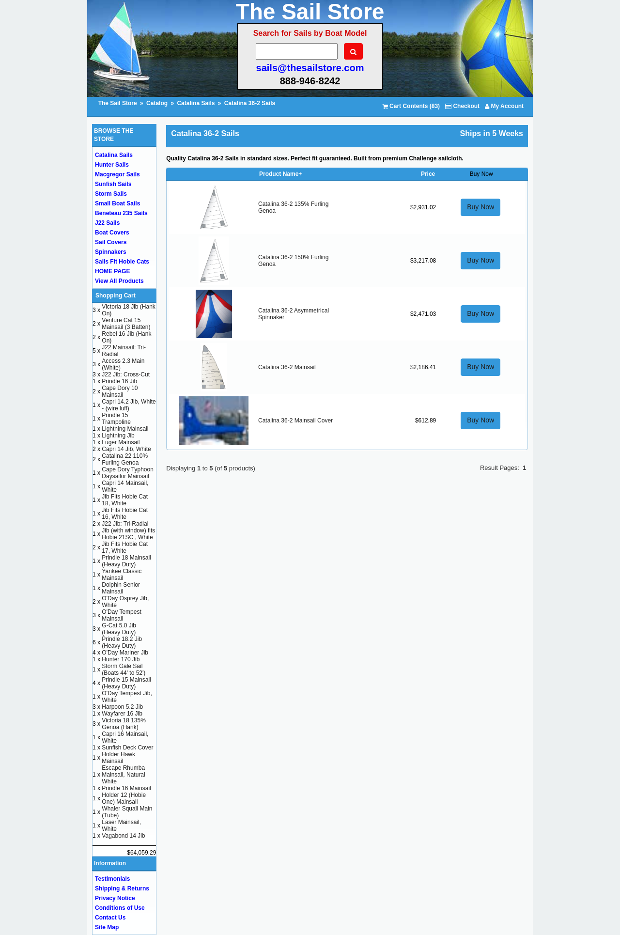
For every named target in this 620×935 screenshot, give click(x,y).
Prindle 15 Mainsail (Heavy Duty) (126, 683)
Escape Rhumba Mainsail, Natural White (123, 774)
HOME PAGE (112, 271)
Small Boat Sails (117, 203)
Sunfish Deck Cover (127, 747)
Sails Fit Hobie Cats (122, 261)
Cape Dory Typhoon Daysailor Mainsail (128, 473)
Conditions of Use (120, 907)
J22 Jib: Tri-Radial (125, 523)
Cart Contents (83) (411, 106)
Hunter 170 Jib (121, 659)
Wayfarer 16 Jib (122, 713)
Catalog (157, 103)
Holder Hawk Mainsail (118, 757)
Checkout (462, 106)
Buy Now (480, 207)
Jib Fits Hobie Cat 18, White (125, 500)
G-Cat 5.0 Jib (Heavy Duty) (119, 629)
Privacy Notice (115, 898)
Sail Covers (110, 242)
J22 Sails (107, 222)
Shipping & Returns (122, 888)
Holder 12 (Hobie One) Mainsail (124, 798)
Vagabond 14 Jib (123, 835)
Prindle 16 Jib (119, 381)
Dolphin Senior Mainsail (121, 588)
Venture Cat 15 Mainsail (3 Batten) (126, 323)
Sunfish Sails (113, 184)
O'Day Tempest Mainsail (121, 615)
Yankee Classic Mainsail (121, 574)
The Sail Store (118, 103)
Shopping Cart (115, 295)
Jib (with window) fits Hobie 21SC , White (128, 534)
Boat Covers (112, 232)
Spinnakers (110, 252)
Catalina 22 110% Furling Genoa (125, 459)
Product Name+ (280, 174)
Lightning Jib (118, 435)
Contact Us (110, 917)
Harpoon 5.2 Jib (122, 706)
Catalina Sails (196, 103)
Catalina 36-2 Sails (249, 103)
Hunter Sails (112, 164)
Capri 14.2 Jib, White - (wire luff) (128, 405)
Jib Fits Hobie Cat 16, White (125, 513)
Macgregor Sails (117, 174)
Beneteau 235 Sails (121, 213)
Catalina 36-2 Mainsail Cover (295, 420)
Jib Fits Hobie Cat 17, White (125, 547)
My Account (504, 106)
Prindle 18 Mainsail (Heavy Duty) (126, 561)
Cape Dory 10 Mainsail (120, 391)
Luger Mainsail (121, 442)
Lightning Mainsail (125, 428)
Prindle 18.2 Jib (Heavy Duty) (122, 642)
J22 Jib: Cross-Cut (126, 374)
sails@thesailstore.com (310, 67)
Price (428, 174)
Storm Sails (111, 193)
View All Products (119, 281)
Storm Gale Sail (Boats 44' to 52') (123, 669)
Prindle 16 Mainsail (126, 788)
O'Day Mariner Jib (125, 652)
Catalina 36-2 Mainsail (287, 367)
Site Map (107, 927)
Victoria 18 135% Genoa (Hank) (124, 724)
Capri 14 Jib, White (126, 449)
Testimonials (112, 878)
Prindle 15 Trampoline (116, 418)
